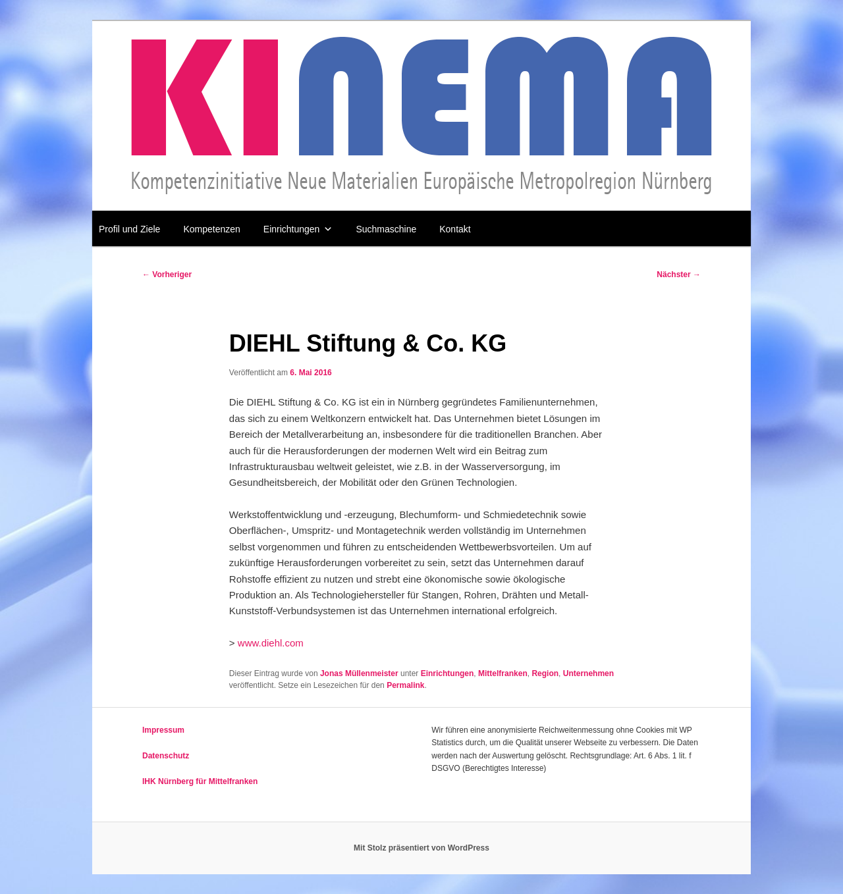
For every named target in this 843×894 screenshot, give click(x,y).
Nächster (679, 274)
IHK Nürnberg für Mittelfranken (200, 781)
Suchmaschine (386, 229)
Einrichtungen (298, 229)
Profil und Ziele (129, 229)
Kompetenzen (211, 229)
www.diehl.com (271, 642)
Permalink (405, 685)
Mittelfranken (503, 673)
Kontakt (454, 229)
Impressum (163, 730)
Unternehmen (588, 673)
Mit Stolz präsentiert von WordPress (421, 848)
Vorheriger (167, 274)
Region (544, 673)
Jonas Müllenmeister (359, 673)
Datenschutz (165, 755)
